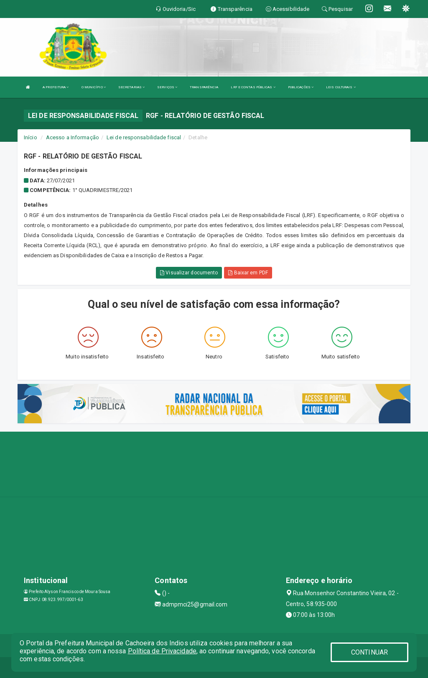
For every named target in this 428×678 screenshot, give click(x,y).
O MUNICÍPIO (94, 87)
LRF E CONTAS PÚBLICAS (253, 87)
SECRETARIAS (131, 87)
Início (30, 137)
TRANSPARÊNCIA (204, 87)
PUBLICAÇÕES (300, 87)
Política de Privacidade (162, 651)
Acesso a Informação (72, 137)
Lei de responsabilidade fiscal (144, 137)
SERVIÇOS (167, 87)
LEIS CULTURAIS (341, 87)
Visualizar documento (189, 273)
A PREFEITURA (56, 87)
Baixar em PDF (248, 273)
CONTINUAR (369, 652)
